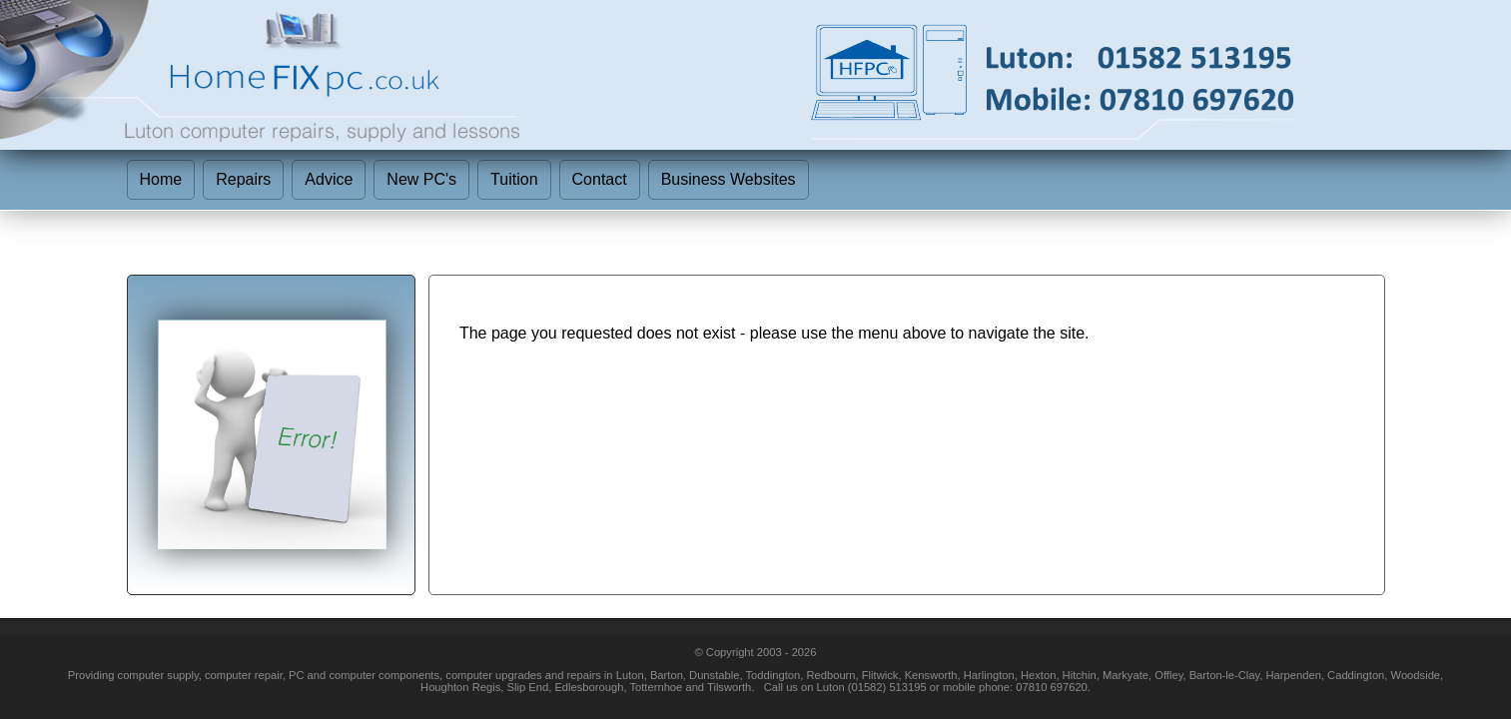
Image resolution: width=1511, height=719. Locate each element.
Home (161, 179)
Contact (599, 179)
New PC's (421, 179)
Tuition (513, 179)
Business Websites (728, 179)
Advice (329, 179)
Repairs (243, 179)
